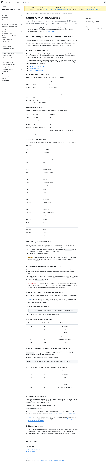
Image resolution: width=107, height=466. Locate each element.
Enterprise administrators (11, 9)
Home (4, 6)
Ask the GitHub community (33, 449)
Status (46, 460)
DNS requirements (34, 426)
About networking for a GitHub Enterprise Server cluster (50, 36)
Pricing (50, 460)
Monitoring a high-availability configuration (63, 413)
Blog (63, 460)
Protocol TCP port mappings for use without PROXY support (47, 367)
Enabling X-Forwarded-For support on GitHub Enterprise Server (49, 348)
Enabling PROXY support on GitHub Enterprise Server (45, 292)
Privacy (42, 460)
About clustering (52, 31)
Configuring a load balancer (38, 241)
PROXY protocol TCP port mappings (39, 319)
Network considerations (37, 50)
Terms (38, 460)
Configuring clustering (67, 13)
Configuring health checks (36, 396)
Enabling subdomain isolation (44, 435)
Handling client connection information (43, 266)
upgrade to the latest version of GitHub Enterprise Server (56, 9)
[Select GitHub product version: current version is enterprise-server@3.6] (22, 2)
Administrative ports (33, 68)
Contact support (30, 451)
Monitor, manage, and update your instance (50, 13)
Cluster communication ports (36, 70)
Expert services (57, 460)
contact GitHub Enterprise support (91, 9)
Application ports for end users (36, 66)
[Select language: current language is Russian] (105, 2)
